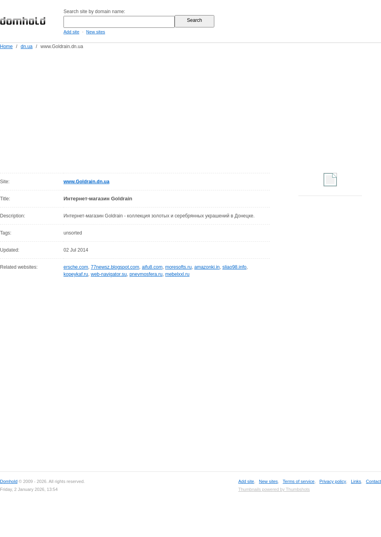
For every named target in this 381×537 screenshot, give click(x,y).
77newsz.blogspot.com (115, 267)
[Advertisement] (161, 109)
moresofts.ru (178, 267)
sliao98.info (234, 267)
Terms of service (298, 481)
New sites (95, 31)
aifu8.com (152, 267)
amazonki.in (207, 267)
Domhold (8, 481)
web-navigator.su (109, 274)
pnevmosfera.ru (145, 274)
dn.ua (27, 46)
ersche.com (76, 267)
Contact (373, 481)
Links (356, 481)
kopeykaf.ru (76, 274)
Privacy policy (332, 481)
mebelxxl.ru (177, 274)
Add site (71, 31)
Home (6, 46)
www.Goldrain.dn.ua (87, 181)
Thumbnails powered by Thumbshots (274, 489)
